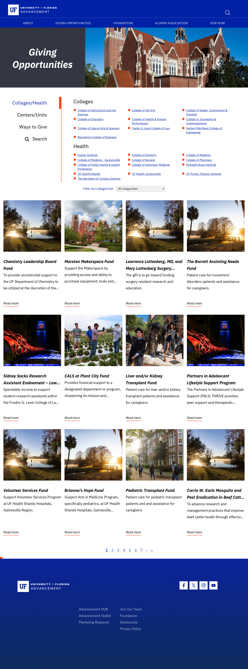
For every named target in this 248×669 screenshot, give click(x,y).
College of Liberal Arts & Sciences (98, 128)
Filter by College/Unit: (98, 189)
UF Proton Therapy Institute (203, 174)
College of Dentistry (144, 155)
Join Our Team (131, 609)
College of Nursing (143, 160)
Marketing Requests (94, 622)
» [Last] (152, 550)
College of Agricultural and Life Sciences (97, 112)
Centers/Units (32, 115)
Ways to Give (33, 127)
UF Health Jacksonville (146, 174)
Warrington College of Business (97, 137)
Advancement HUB (93, 609)
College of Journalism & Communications (201, 121)
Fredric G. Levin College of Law (151, 128)
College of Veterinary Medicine (151, 165)
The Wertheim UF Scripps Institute (99, 178)
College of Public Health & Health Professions (99, 167)
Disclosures (129, 622)
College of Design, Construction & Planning (206, 112)
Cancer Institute (88, 155)
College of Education (90, 119)
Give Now (217, 23)
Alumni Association (171, 23)
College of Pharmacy (199, 160)
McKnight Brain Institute (201, 165)
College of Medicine (198, 155)
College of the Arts (143, 110)
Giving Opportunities (73, 23)
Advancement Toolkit (95, 615)
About (28, 23)
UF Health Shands (89, 174)
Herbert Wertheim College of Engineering (204, 130)
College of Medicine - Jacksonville (99, 160)
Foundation (123, 23)
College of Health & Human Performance (149, 121)
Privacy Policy (130, 628)
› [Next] (146, 550)
